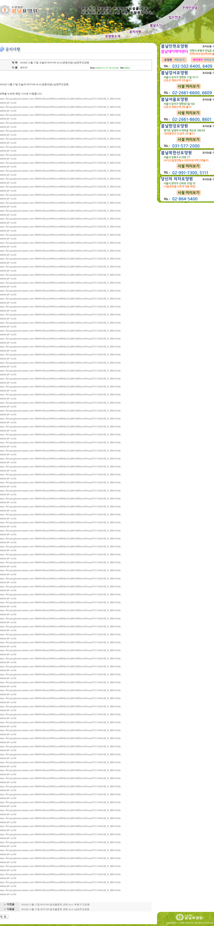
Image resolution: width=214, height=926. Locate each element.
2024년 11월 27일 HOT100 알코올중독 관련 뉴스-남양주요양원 (55, 909)
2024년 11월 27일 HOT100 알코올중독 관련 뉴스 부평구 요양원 (55, 904)
